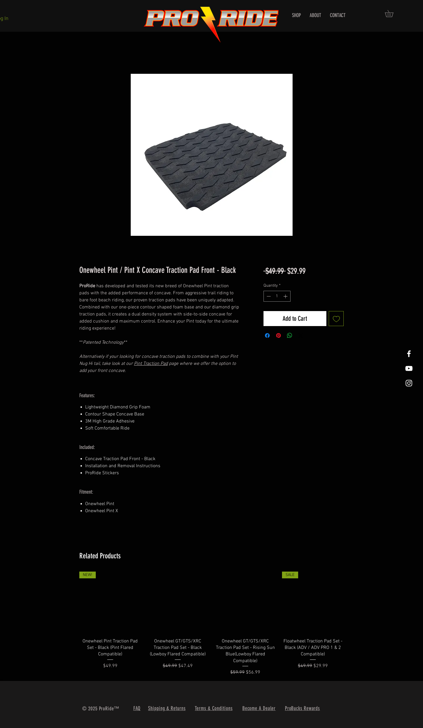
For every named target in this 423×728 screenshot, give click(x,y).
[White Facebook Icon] (408, 353)
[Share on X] (300, 335)
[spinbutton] (277, 296)
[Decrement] (268, 296)
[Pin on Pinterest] (278, 335)
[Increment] (286, 296)
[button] (392, 13)
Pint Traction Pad (151, 364)
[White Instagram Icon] (408, 383)
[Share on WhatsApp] (289, 335)
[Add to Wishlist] (336, 318)
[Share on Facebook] (267, 335)
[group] (211, 624)
